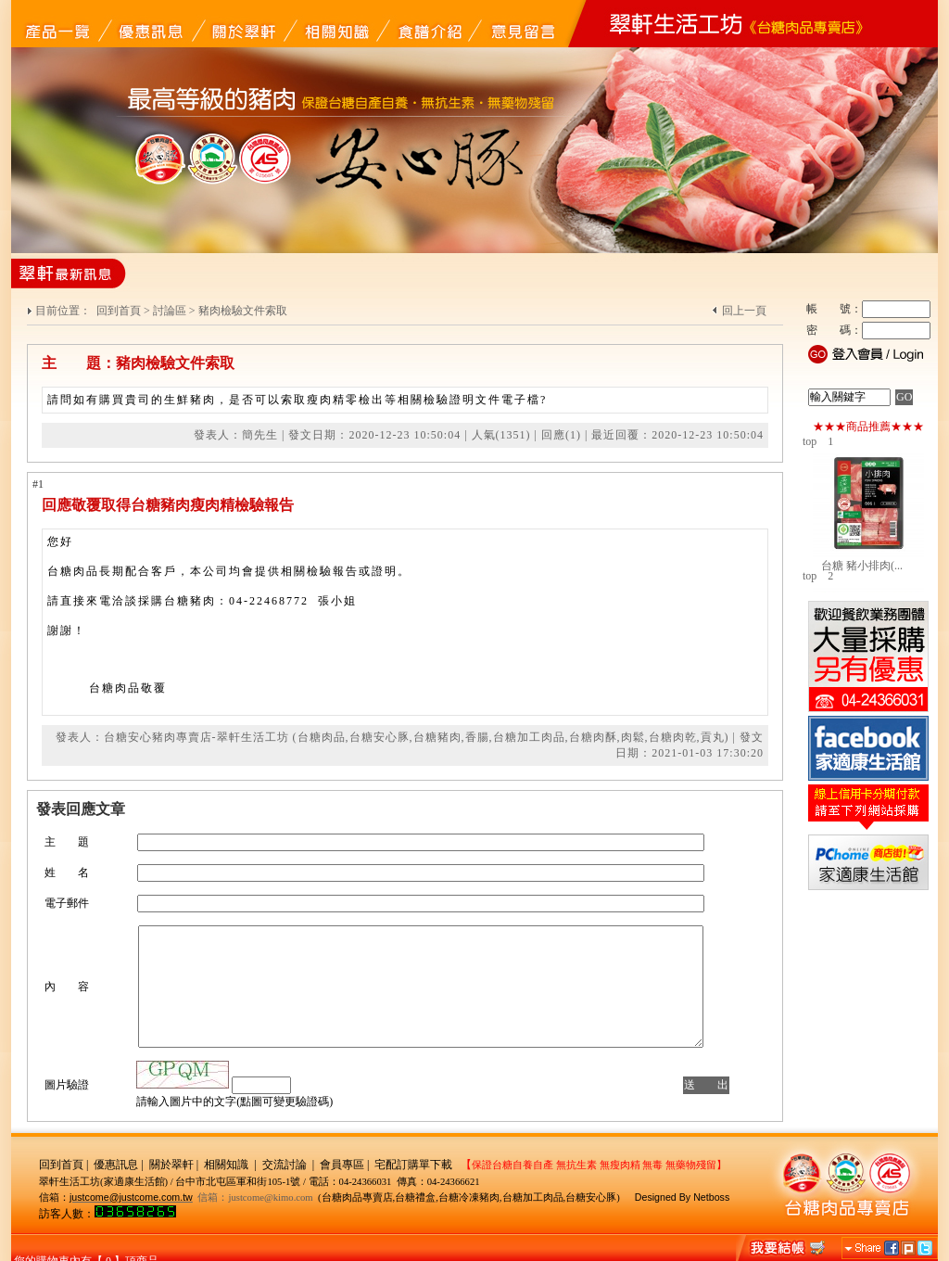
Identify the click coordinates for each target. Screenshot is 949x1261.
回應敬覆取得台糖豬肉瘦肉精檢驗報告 (168, 505)
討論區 (169, 310)
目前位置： (64, 310)
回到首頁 (118, 310)
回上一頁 (744, 310)
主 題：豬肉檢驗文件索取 (138, 363)
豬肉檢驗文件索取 (242, 310)
